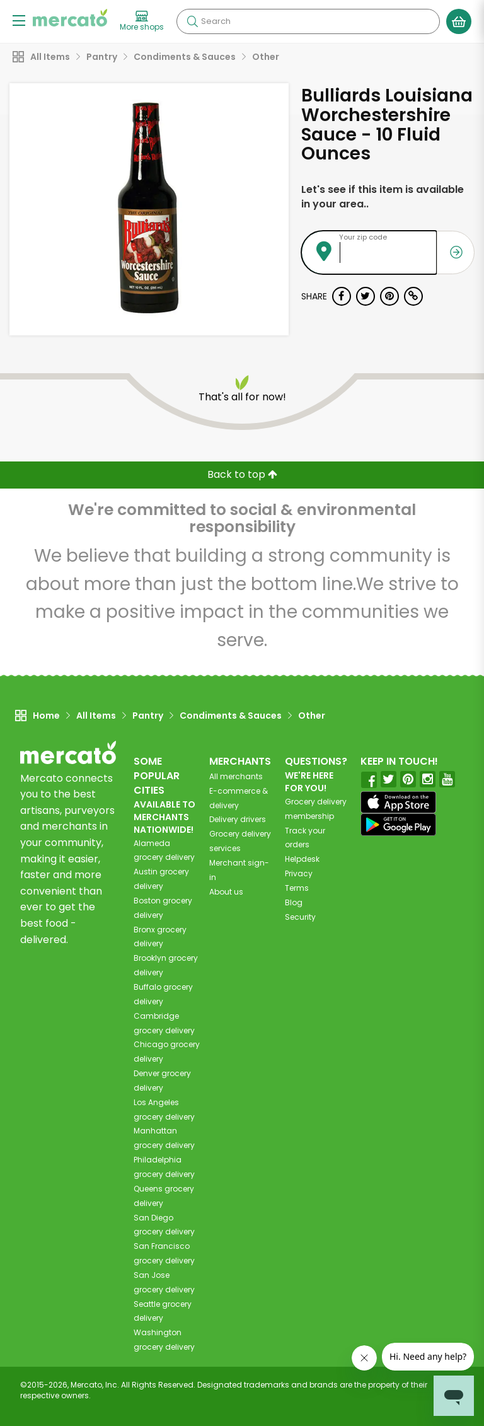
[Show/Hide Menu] (19, 20)
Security (300, 917)
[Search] (308, 21)
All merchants (236, 776)
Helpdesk (302, 859)
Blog (293, 902)
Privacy (299, 873)
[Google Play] (398, 824)
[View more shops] (142, 21)
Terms (297, 888)
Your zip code (363, 237)
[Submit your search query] (192, 21)
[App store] (398, 802)
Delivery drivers (237, 819)
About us (226, 891)
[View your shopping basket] (458, 21)
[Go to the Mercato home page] (70, 17)
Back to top (242, 474)
